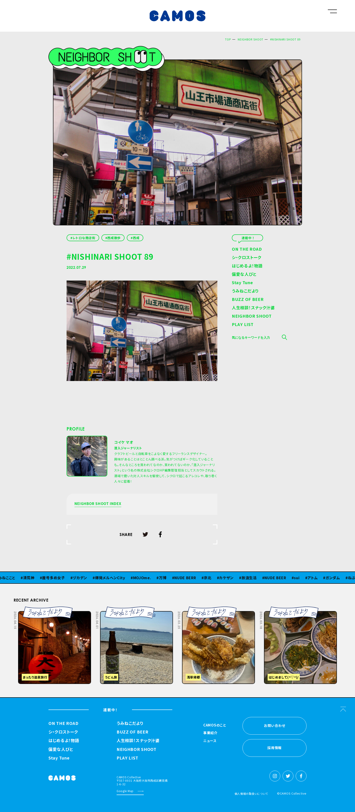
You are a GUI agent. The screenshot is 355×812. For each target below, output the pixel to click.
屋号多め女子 (55, 577)
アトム (315, 577)
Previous (288, 609)
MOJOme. (144, 577)
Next (300, 609)
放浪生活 (251, 577)
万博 (165, 577)
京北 (209, 577)
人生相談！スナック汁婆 (253, 307)
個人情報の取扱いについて (251, 793)
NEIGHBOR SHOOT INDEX (97, 504)
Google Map (125, 791)
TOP (228, 39)
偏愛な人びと (244, 274)
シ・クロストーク (246, 257)
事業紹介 (210, 733)
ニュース (210, 741)
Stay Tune (242, 282)
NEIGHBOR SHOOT (250, 39)
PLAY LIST (242, 324)
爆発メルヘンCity (112, 577)
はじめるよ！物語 (247, 266)
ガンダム (335, 577)
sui (299, 577)
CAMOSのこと (214, 725)
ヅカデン (82, 577)
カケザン (228, 577)
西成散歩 (114, 238)
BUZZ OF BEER (248, 299)
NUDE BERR (187, 577)
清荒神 (31, 577)
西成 (136, 238)
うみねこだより (245, 291)
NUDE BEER (277, 577)
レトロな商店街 (84, 238)
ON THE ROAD (247, 249)
